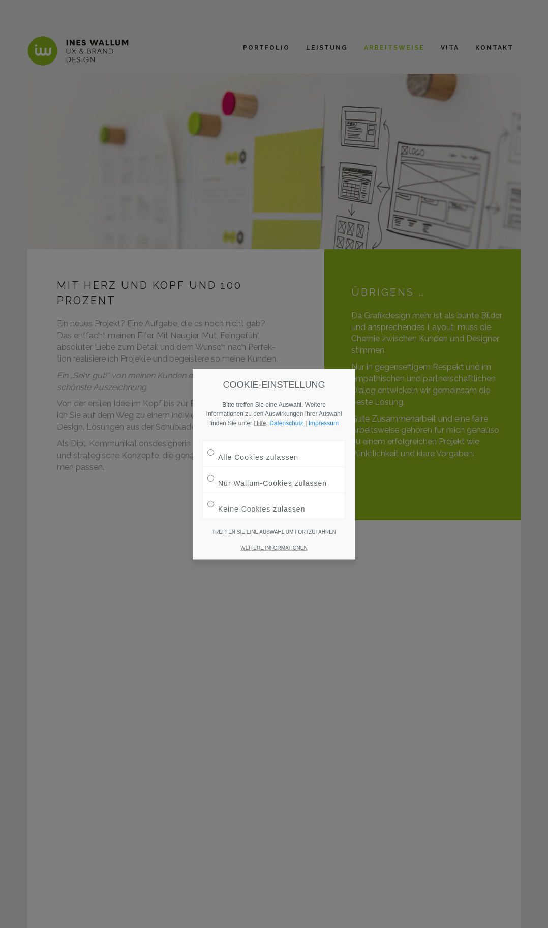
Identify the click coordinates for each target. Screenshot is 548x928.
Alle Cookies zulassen (252, 453)
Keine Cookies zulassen (256, 505)
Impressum (324, 422)
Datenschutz (286, 422)
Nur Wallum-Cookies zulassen (267, 479)
